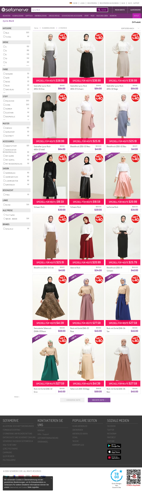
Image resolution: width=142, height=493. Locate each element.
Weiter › (16, 397)
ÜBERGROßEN (77, 430)
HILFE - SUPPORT (133, 3)
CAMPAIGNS (7, 452)
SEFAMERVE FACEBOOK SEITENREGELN (18, 441)
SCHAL (75, 437)
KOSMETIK (113, 16)
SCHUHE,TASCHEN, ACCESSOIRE (72, 16)
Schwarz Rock (39, 207)
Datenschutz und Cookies (19, 487)
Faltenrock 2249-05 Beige (79, 389)
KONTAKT (41, 430)
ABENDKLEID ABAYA (80, 433)
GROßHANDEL (43, 442)
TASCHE (75, 441)
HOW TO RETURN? (9, 445)
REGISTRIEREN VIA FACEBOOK (109, 3)
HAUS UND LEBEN (102, 16)
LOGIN (82, 3)
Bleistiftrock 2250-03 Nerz (80, 146)
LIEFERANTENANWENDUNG (48, 438)
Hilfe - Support (43, 434)
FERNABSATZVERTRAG (11, 430)
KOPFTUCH (29, 16)
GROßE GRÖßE (54, 16)
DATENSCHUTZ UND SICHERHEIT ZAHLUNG (19, 437)
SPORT (86, 16)
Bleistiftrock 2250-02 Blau (116, 146)
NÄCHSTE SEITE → (99, 400)
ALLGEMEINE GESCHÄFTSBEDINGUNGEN (18, 426)
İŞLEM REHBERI (8, 456)
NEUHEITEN (6, 16)
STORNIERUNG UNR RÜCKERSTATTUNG (17, 433)
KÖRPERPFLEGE (78, 445)
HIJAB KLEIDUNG (17, 16)
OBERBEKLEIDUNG (41, 16)
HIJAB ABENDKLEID (79, 426)
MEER (92, 16)
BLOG (123, 3)
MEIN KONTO (120, 10)
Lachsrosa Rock (112, 207)
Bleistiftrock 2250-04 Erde (44, 267)
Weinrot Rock (75, 267)
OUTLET (136, 16)
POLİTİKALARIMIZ (9, 460)
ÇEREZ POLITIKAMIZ (10, 448)
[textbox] (61, 10)
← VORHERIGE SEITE (72, 400)
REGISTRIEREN (92, 3)
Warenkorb (135, 10)
